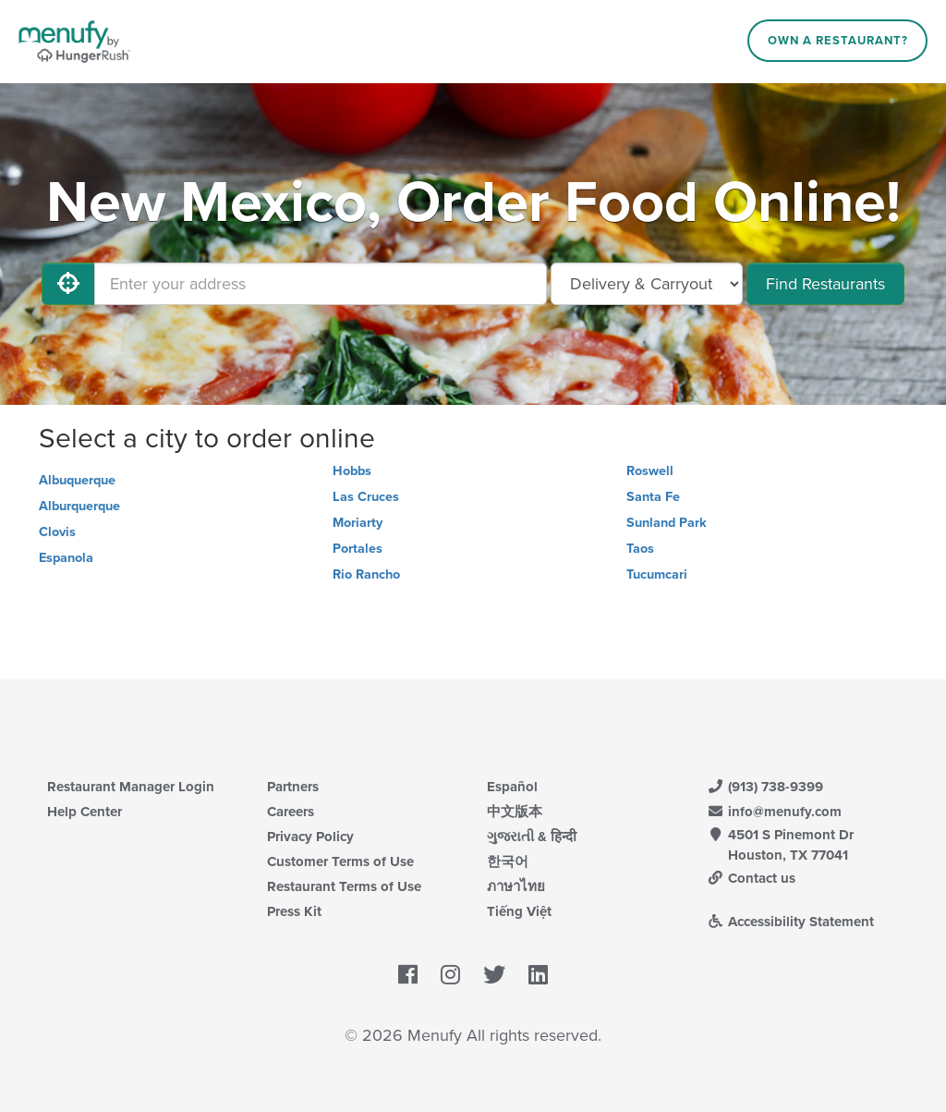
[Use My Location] (68, 284)
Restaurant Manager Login (130, 786)
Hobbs (352, 471)
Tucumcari (656, 574)
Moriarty (357, 523)
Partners (293, 786)
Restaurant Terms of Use (344, 886)
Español (512, 786)
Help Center (84, 811)
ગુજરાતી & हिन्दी (531, 836)
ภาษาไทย (516, 886)
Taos (640, 548)
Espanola (66, 558)
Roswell (649, 471)
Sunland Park (666, 523)
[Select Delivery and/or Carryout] (647, 284)
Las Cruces (366, 497)
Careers (290, 811)
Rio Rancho (366, 574)
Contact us (751, 878)
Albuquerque (77, 480)
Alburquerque (79, 506)
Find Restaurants (825, 284)
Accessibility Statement (790, 921)
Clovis (57, 532)
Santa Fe (653, 497)
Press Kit (294, 911)
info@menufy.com (774, 811)
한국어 (507, 861)
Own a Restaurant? (838, 40)
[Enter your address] (320, 284)
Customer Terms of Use (340, 861)
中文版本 (514, 811)
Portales (357, 548)
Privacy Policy (310, 836)
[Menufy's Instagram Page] (450, 975)
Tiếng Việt (519, 911)
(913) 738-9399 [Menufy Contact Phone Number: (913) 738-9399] (765, 786)
